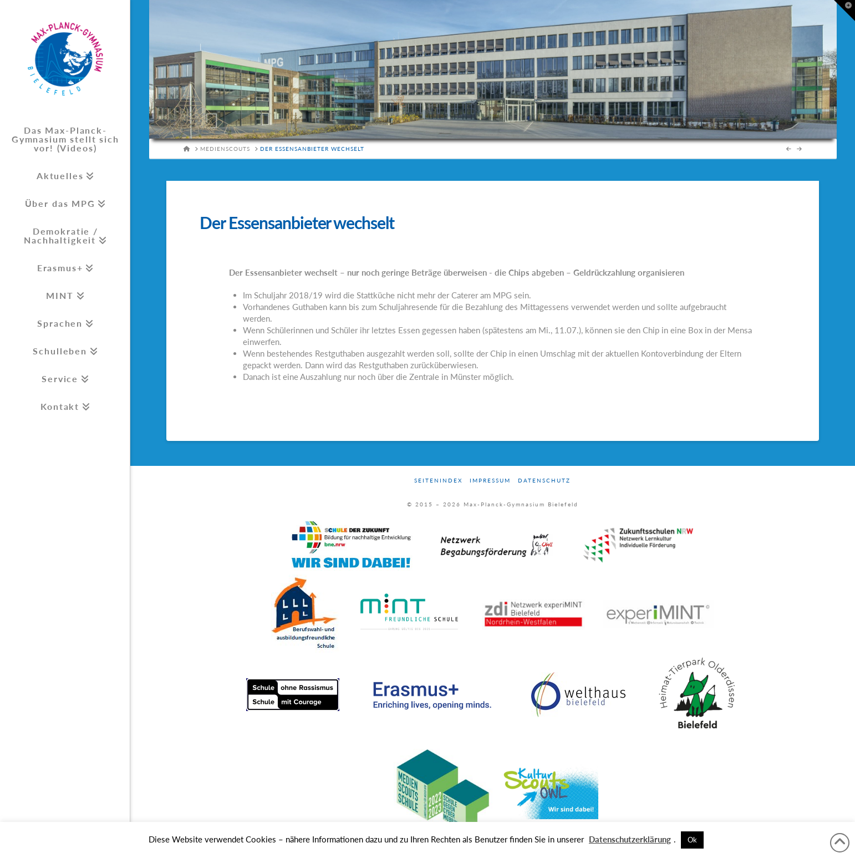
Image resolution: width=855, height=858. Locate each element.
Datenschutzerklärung (630, 839)
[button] (844, 10)
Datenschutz (544, 480)
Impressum (490, 480)
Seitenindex (438, 480)
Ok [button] (692, 839)
